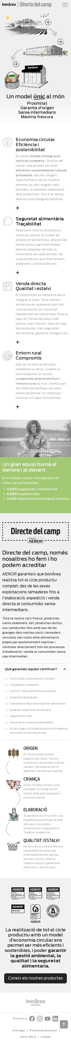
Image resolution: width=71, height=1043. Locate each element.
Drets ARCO (28, 1036)
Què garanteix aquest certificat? (31, 669)
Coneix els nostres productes (35, 978)
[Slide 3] (39, 452)
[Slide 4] (46, 452)
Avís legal (18, 1030)
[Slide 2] (32, 452)
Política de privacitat (43, 1030)
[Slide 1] (25, 452)
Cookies (46, 1036)
